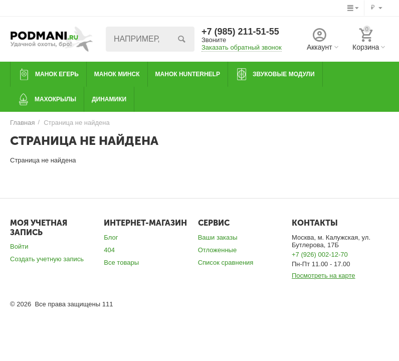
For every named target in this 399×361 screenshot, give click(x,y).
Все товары (121, 262)
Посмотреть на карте (323, 275)
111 (107, 304)
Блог (111, 237)
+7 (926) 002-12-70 (320, 254)
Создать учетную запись (47, 259)
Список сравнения (226, 262)
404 (109, 250)
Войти (19, 246)
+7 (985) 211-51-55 (240, 32)
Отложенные (217, 250)
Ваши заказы (218, 237)
